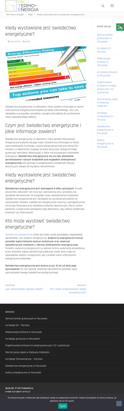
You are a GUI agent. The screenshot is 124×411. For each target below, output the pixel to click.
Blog (26, 41)
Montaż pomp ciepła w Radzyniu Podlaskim (107, 103)
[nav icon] (112, 5)
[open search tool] (103, 6)
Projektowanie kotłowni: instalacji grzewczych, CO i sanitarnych (106, 87)
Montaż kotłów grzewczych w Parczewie (105, 38)
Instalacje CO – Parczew (104, 50)
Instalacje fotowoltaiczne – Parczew (105, 116)
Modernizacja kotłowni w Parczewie (103, 62)
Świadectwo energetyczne (19, 234)
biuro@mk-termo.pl (21, 391)
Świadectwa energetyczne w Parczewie (105, 130)
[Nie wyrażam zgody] (119, 403)
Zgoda (63, 406)
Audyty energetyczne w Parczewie (105, 143)
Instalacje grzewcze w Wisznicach (107, 73)
